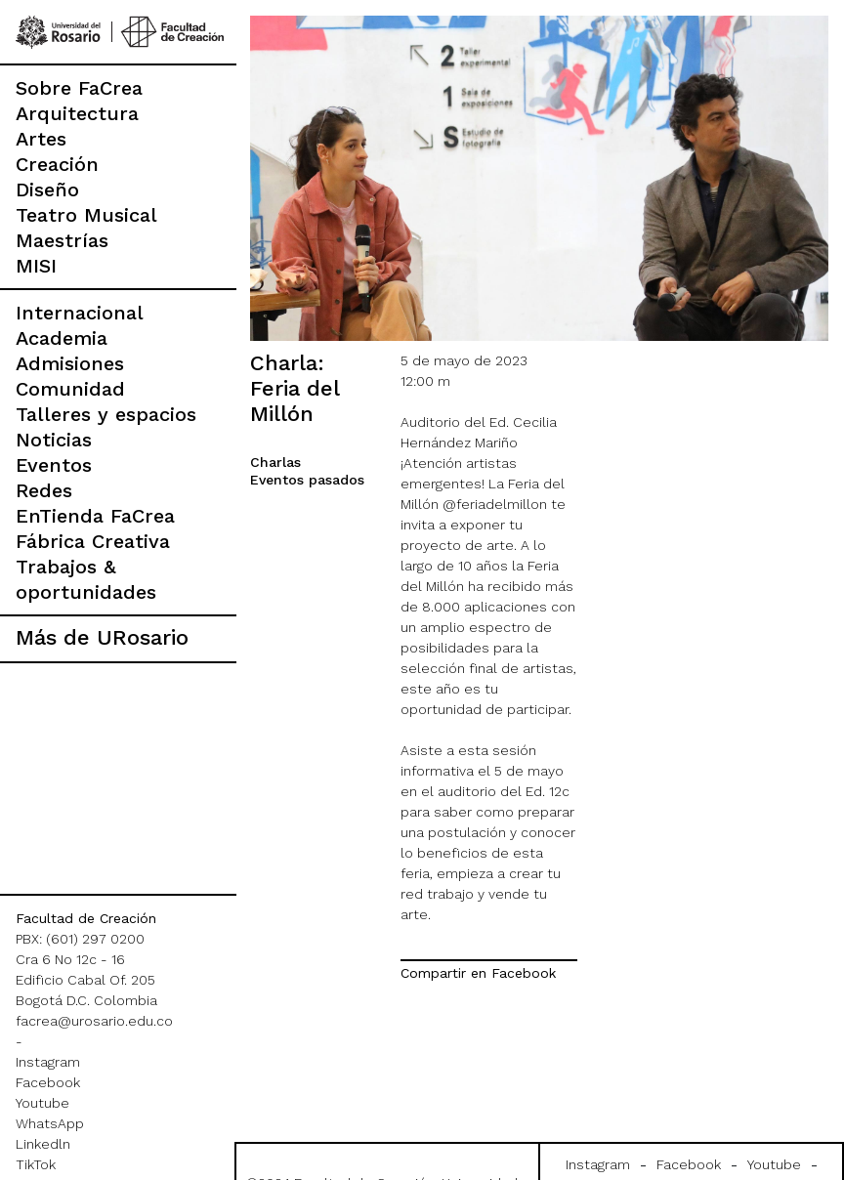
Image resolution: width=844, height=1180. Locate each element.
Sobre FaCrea (79, 88)
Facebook (48, 1082)
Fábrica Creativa (93, 541)
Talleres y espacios (106, 414)
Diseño (47, 189)
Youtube (42, 1103)
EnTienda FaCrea (95, 515)
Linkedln (43, 1144)
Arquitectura (77, 113)
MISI (36, 265)
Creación (57, 164)
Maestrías (62, 240)
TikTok (36, 1164)
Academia (61, 338)
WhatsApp (50, 1123)
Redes (44, 490)
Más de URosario (102, 637)
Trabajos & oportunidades (86, 579)
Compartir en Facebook (478, 973)
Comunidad (70, 388)
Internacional (80, 312)
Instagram (48, 1062)
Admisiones (70, 363)
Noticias (54, 439)
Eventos (54, 465)
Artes (41, 138)
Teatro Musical (86, 215)
